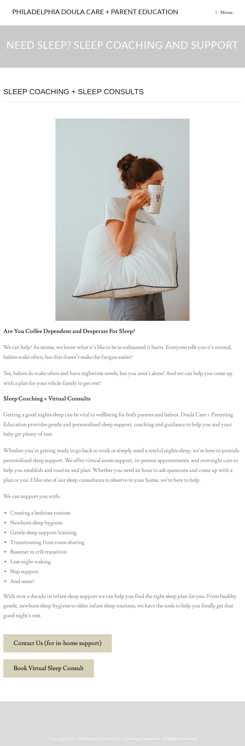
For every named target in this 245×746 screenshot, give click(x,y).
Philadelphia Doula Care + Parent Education (95, 11)
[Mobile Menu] (223, 12)
